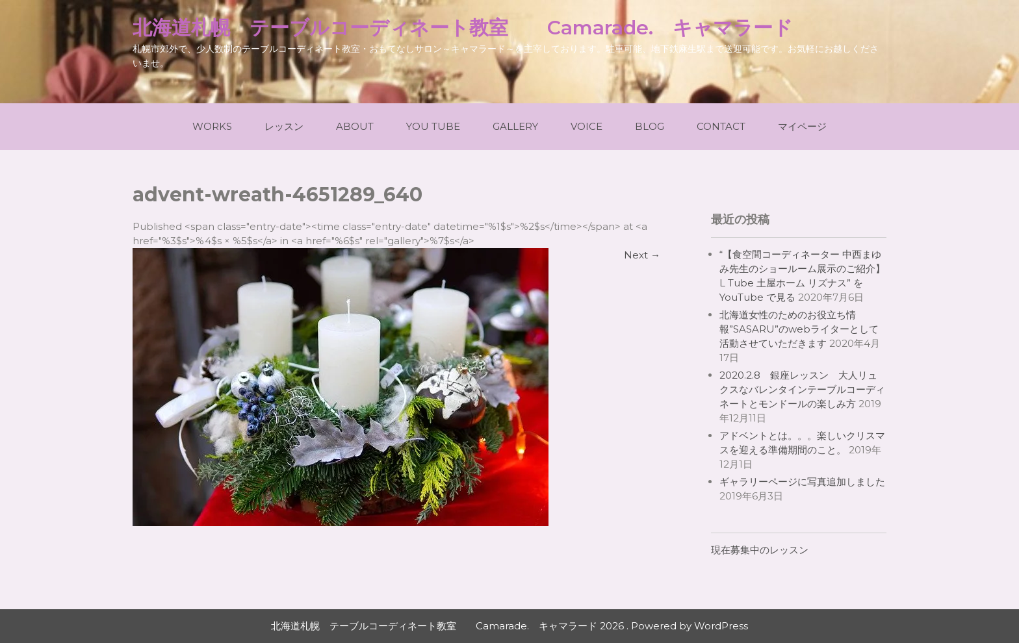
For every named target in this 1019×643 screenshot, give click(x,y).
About (355, 126)
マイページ (802, 126)
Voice (586, 126)
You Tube (433, 126)
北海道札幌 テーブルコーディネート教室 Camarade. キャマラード (463, 28)
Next (642, 255)
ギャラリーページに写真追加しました (802, 481)
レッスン (283, 126)
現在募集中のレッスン (759, 550)
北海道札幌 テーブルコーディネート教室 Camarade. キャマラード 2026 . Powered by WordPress (509, 626)
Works (212, 126)
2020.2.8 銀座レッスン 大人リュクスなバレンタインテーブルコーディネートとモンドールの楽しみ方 (802, 389)
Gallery (515, 126)
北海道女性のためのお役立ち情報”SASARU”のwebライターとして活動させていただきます (799, 329)
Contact (721, 126)
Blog (649, 126)
